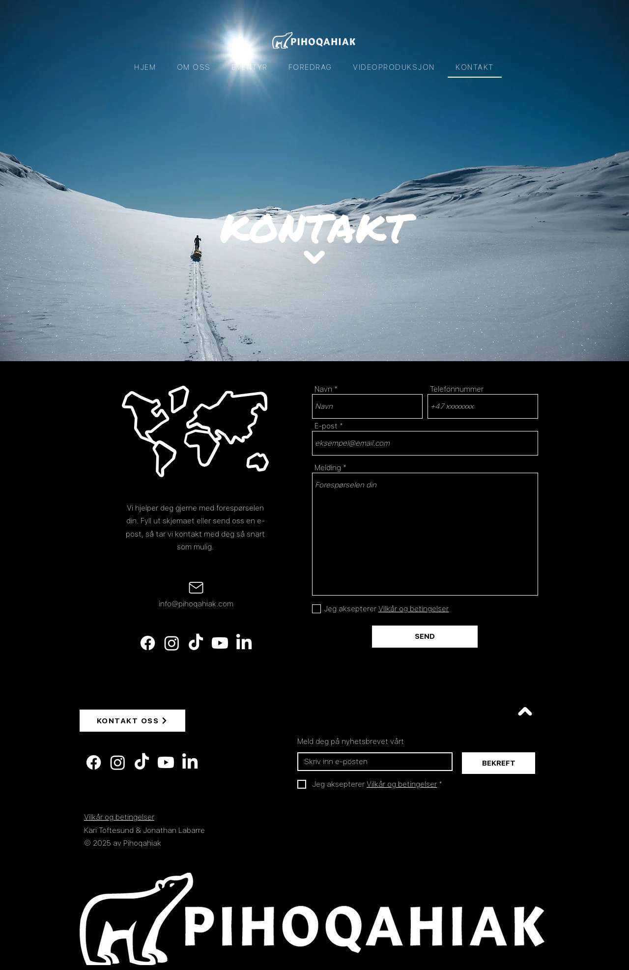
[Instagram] (171, 643)
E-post (326, 426)
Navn (323, 389)
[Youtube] (219, 643)
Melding (327, 468)
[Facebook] (147, 643)
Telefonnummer (457, 389)
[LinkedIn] (244, 643)
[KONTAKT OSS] (132, 721)
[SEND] (425, 637)
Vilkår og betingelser (119, 817)
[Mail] (196, 588)
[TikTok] (195, 643)
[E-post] (372, 761)
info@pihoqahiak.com (196, 603)
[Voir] (525, 711)
